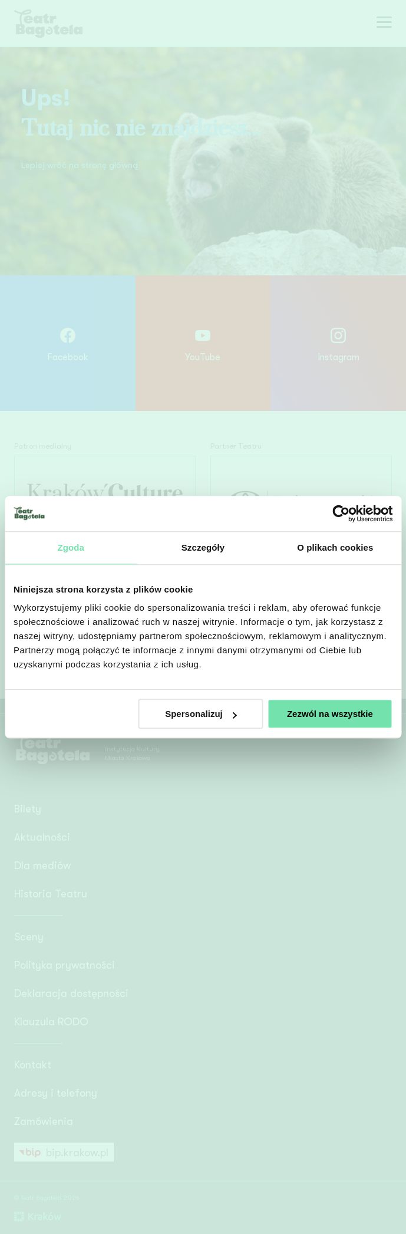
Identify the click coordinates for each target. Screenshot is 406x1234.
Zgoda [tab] (70, 547)
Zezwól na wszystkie (330, 714)
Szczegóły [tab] (203, 547)
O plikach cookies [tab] (335, 547)
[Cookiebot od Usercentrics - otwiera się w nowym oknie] (340, 513)
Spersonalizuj (201, 714)
